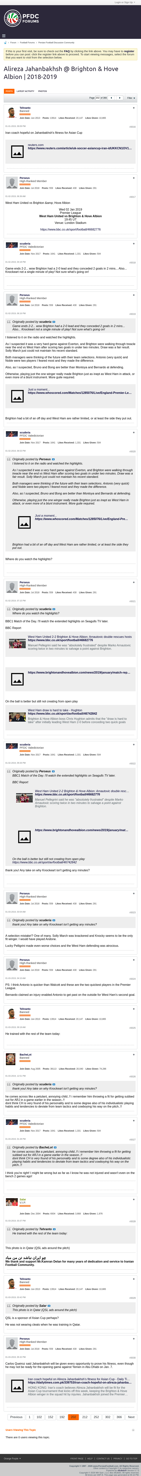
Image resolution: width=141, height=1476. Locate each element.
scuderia (25, 243)
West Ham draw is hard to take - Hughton (55, 710)
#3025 (133, 1028)
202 (73, 1417)
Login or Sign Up (125, 2)
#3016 (133, 127)
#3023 (133, 912)
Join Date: (25, 118)
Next (131, 1417)
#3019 (133, 314)
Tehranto (25, 107)
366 (119, 1417)
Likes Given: (91, 118)
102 (39, 1417)
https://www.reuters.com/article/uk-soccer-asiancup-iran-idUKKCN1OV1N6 (80, 148)
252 (96, 1417)
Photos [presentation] (42, 91)
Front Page (76, 1459)
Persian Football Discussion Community (56, 42)
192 (62, 1417)
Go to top (131, 1459)
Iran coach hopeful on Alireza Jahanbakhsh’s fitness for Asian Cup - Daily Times (80, 1379)
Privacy (117, 1459)
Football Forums (27, 42)
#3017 (133, 197)
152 (50, 1417)
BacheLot (25, 1054)
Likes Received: (67, 118)
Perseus (25, 177)
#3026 (133, 1076)
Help (90, 1459)
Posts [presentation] (9, 91)
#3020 (133, 451)
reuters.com (35, 145)
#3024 (133, 979)
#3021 (133, 601)
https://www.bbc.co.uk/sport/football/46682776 (70, 229)
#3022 (133, 763)
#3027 (133, 1139)
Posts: (46, 118)
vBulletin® (122, 1470)
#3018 (133, 262)
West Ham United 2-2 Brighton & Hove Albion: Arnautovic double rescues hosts (80, 636)
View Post (54, 322)
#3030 (133, 1357)
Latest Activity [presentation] (25, 91)
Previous (16, 1417)
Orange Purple (12, 1458)
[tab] (9, 91)
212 (85, 1417)
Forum (13, 42)
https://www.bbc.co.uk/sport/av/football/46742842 (62, 713)
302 (107, 1417)
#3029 (133, 1298)
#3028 (133, 1221)
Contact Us (103, 1459)
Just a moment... (39, 389)
